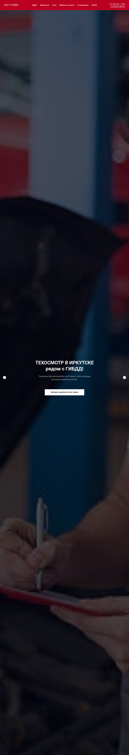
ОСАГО (94, 5)
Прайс (34, 5)
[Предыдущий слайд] (4, 377)
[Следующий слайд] (124, 377)
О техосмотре (82, 5)
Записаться (44, 5)
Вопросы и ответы (66, 5)
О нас (54, 5)
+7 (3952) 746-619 (117, 6)
